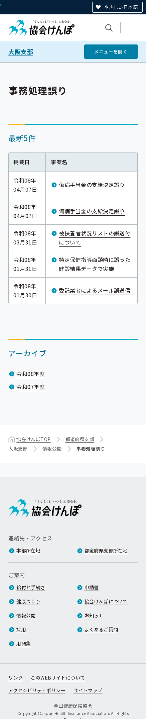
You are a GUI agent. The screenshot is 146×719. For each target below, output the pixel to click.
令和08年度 (30, 374)
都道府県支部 (80, 439)
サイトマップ (88, 690)
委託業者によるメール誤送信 (94, 290)
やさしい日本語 (121, 7)
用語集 (23, 643)
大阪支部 (20, 51)
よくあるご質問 (101, 629)
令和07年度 (30, 387)
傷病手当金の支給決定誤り (92, 185)
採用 (21, 629)
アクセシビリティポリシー (36, 690)
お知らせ (94, 615)
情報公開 (52, 448)
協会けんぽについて (106, 601)
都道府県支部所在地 (106, 550)
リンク (15, 677)
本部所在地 (28, 550)
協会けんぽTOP (33, 439)
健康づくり (28, 601)
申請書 (92, 587)
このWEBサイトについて (58, 677)
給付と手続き (30, 587)
